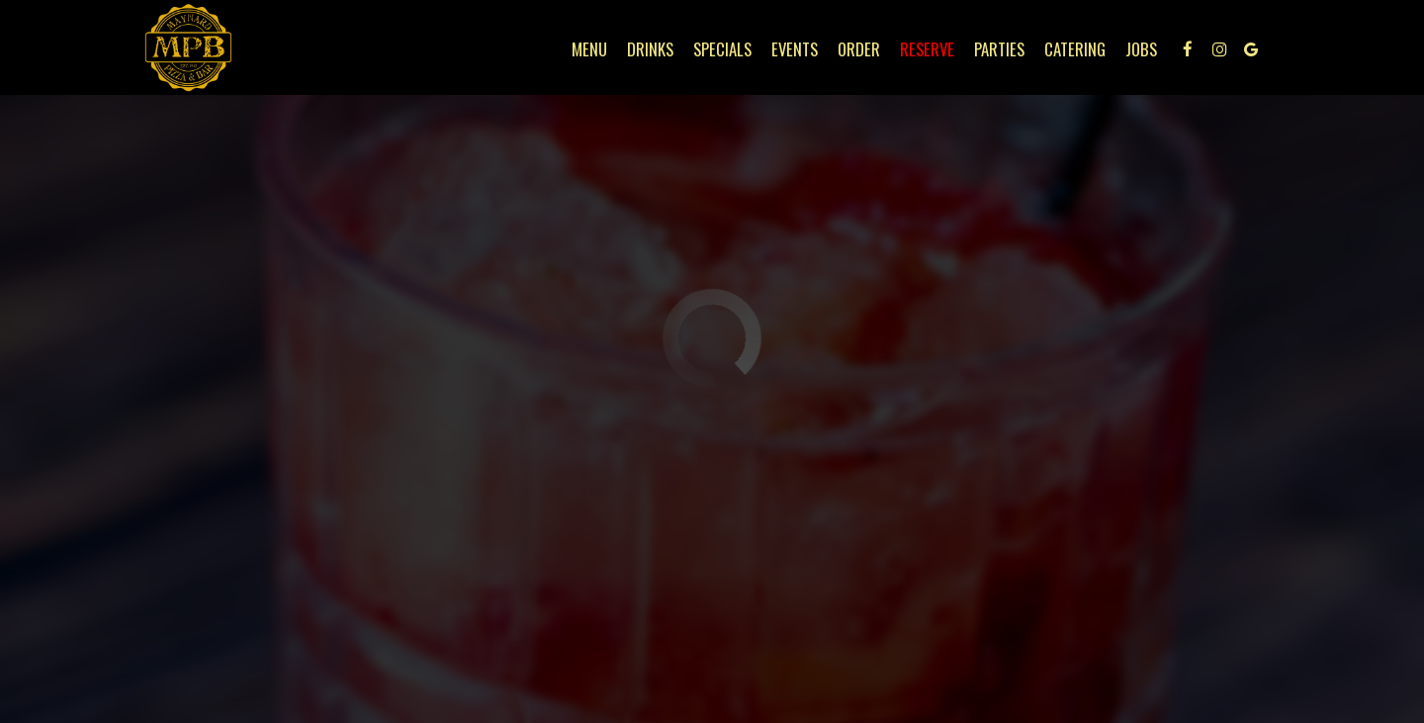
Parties (999, 49)
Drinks (650, 49)
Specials (722, 49)
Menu (589, 49)
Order (859, 49)
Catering (1075, 49)
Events (794, 49)
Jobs (1141, 49)
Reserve (927, 49)
